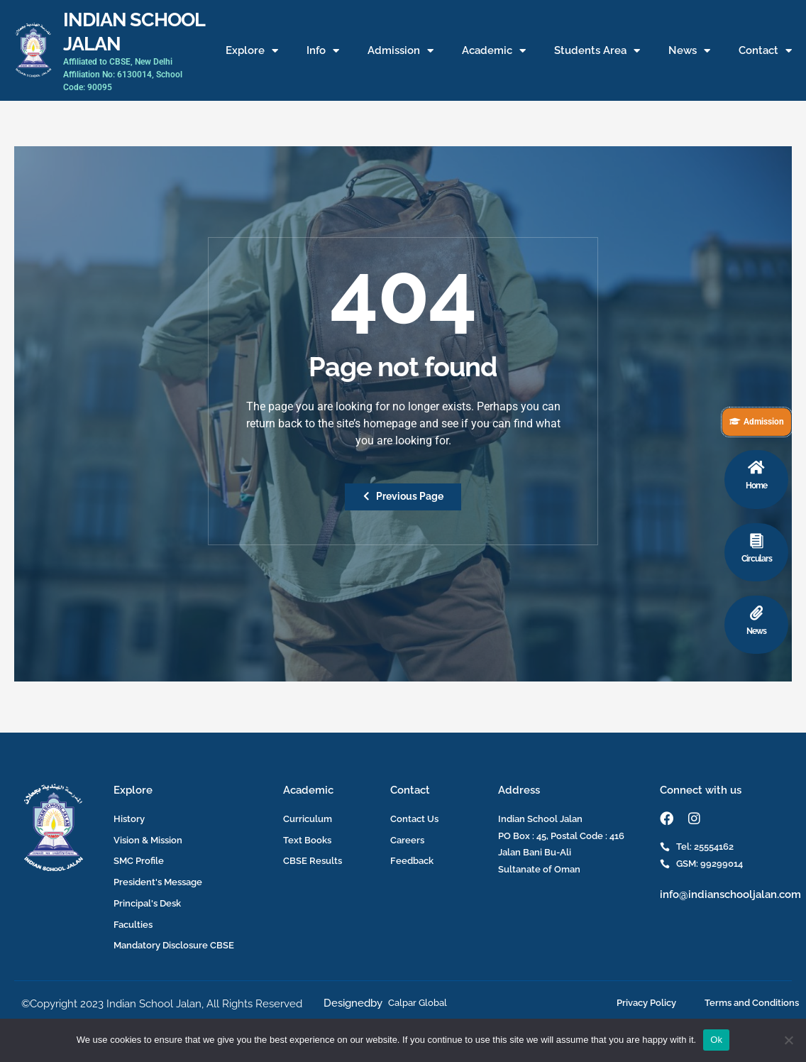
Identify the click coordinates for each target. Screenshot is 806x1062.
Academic (494, 50)
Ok (716, 1039)
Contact (765, 50)
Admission (401, 50)
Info (323, 50)
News (689, 50)
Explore (252, 50)
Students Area (597, 50)
